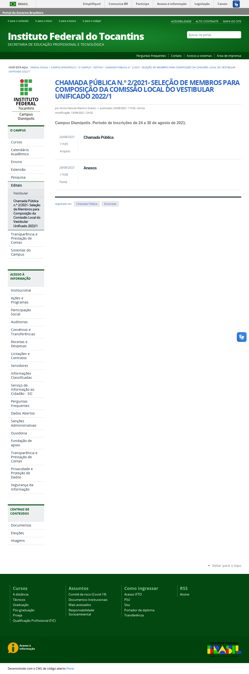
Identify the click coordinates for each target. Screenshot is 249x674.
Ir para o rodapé (94, 20)
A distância (20, 594)
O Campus (85, 67)
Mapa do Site (232, 21)
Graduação (21, 605)
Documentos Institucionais (88, 600)
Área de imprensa (229, 56)
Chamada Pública (98, 137)
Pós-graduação (24, 610)
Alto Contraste (207, 21)
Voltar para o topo (226, 565)
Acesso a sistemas (199, 56)
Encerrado (110, 203)
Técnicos (19, 600)
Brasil (23, 4)
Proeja (17, 615)
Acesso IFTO (133, 594)
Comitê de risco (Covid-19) (87, 594)
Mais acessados (80, 605)
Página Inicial (39, 67)
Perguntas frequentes (151, 56)
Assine (184, 594)
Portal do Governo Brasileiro (22, 13)
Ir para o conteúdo (20, 20)
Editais (98, 67)
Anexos (90, 168)
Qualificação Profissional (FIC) (34, 621)
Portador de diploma (139, 610)
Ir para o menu (46, 20)
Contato (176, 56)
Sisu (127, 605)
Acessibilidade (181, 21)
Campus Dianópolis (63, 67)
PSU (127, 600)
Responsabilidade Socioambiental (81, 612)
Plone (70, 668)
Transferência (134, 615)
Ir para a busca (70, 20)
